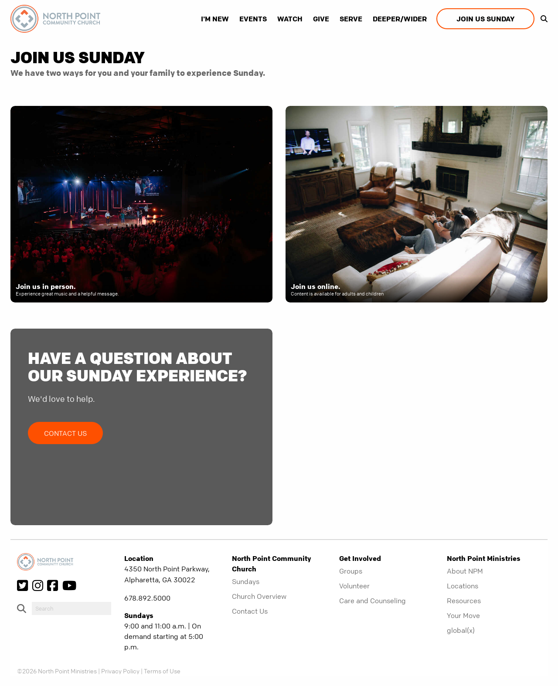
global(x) (461, 630)
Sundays (245, 581)
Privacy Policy (120, 671)
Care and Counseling (372, 600)
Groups (350, 571)
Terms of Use (162, 671)
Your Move (463, 615)
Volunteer (354, 585)
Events (253, 18)
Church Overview (259, 596)
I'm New (215, 18)
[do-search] (71, 608)
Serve (351, 18)
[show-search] (542, 18)
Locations (462, 585)
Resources (464, 600)
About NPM (465, 571)
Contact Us (65, 433)
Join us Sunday (485, 18)
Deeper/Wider (400, 18)
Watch (290, 18)
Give (321, 18)
